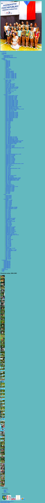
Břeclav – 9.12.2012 (8, 206)
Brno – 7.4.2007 (8, 134)
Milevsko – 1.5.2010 (8, 164)
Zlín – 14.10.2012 (8, 253)
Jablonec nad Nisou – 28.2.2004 (10, 145)
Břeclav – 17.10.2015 (9, 201)
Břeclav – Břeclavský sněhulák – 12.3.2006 (12, 100)
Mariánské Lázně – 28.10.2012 (10, 229)
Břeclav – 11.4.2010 (8, 81)
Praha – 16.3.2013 (8, 170)
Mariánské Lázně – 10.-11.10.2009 (10, 226)
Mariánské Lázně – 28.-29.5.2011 (10, 160)
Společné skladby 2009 (7, 264)
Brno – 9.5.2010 (8, 135)
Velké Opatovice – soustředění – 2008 (11, 76)
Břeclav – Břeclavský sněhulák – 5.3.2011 (11, 105)
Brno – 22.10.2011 (8, 212)
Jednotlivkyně (6, 94)
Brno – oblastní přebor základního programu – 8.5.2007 (13, 142)
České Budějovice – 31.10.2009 (10, 219)
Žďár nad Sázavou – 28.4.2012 (10, 190)
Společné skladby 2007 (7, 263)
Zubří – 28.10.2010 (8, 258)
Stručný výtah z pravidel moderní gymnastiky (10, 57)
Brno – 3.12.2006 (8, 215)
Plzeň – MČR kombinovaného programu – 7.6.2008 (13, 168)
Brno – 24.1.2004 (8, 214)
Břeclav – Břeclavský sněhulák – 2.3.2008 (12, 103)
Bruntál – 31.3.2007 (8, 144)
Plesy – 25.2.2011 (8, 68)
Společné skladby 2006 (7, 262)
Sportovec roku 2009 (9, 196)
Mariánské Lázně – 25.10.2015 (10, 228)
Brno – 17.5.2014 (8, 123)
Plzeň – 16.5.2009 (8, 166)
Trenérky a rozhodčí (5, 269)
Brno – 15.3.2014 (8, 121)
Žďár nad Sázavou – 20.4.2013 (10, 188)
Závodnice (3, 58)
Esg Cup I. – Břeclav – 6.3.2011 (10, 79)
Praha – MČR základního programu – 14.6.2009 (12, 179)
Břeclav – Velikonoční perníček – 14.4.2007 (12, 113)
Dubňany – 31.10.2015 (9, 220)
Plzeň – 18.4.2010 (8, 89)
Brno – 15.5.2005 (8, 122)
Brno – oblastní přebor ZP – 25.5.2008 (11, 143)
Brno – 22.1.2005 (8, 211)
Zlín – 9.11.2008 (8, 256)
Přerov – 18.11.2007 (8, 244)
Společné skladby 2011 (7, 266)
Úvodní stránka (4, 52)
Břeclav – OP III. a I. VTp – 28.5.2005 (11, 110)
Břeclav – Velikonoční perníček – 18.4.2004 (12, 115)
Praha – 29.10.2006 (8, 243)
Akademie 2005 (8, 62)
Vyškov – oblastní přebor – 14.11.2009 (11, 249)
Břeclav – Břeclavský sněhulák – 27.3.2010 (12, 95)
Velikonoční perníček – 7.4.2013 (10, 185)
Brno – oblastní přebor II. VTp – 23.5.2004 (12, 138)
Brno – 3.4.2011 (8, 129)
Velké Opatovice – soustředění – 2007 (11, 75)
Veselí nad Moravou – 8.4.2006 (10, 187)
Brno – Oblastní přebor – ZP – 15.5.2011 (11, 136)
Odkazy (5, 490)
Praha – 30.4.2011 (8, 173)
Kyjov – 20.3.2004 (8, 151)
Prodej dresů (4, 268)
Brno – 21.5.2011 (8, 125)
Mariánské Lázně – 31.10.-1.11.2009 (11, 231)
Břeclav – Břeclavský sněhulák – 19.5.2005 (12, 102)
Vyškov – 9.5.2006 (8, 93)
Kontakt (3, 270)
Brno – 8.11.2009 (8, 217)
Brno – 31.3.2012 (8, 132)
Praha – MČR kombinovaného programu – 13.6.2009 (13, 177)
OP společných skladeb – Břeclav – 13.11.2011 (12, 234)
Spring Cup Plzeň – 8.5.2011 (10, 91)
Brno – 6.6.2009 (8, 133)
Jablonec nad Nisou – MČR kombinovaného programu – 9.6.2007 (15, 147)
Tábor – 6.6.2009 (8, 183)
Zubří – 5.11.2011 (8, 259)
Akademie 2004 (8, 61)
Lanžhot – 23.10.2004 (9, 223)
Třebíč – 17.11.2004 (8, 245)
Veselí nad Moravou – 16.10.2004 (10, 248)
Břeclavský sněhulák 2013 (9, 120)
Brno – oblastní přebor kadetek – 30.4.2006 (12, 139)
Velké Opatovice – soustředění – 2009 (11, 77)
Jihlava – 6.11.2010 (8, 222)
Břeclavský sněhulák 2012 (9, 118)
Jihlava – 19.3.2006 (8, 148)
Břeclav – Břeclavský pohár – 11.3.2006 (11, 96)
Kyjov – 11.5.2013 (8, 149)
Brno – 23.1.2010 (8, 213)
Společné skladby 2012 (7, 267)
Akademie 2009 (8, 65)
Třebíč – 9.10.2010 (8, 246)
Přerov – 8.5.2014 (8, 181)
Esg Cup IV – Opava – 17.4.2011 (10, 85)
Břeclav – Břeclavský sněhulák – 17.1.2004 (12, 101)
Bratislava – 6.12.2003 (9, 200)
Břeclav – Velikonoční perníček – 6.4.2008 (12, 117)
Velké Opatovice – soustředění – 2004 (11, 73)
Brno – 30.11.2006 (8, 216)
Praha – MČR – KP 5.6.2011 (10, 176)
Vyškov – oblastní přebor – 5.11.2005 (11, 250)
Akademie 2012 (8, 66)
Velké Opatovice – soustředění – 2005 (11, 74)
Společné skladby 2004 (7, 260)
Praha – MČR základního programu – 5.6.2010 (12, 180)
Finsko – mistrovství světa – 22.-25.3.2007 (12, 88)
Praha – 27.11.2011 (8, 242)
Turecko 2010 (8, 70)
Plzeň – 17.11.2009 (8, 236)
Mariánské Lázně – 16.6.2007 (10, 156)
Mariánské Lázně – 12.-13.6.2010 (10, 155)
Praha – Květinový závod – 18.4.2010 (11, 175)
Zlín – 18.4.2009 (8, 192)
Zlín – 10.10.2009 (8, 251)
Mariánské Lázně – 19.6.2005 (10, 157)
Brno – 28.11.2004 (8, 127)
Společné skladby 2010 (7, 265)
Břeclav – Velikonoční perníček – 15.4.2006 (12, 114)
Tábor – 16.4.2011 (8, 182)
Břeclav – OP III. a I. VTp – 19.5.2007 (11, 109)
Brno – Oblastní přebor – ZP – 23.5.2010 (11, 137)
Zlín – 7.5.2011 (8, 193)
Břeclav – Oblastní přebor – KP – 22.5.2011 (12, 107)
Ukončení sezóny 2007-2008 (10, 72)
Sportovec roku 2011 (9, 69)
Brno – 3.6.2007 (8, 130)
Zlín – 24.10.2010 (8, 255)
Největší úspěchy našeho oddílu (8, 56)
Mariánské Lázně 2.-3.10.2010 (10, 232)
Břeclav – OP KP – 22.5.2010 (10, 111)
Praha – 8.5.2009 (8, 174)
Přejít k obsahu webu (3, 51)
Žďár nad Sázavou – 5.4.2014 (10, 191)
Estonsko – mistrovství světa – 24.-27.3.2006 (12, 87)
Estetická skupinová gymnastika (8, 55)
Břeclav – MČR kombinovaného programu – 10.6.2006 (13, 106)
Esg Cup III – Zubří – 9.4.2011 (10, 84)
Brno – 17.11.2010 (8, 210)
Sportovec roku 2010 (9, 195)
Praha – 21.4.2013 (8, 171)
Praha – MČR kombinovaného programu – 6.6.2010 (13, 178)
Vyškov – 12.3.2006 (8, 92)
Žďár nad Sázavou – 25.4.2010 (10, 189)
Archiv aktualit (4, 53)
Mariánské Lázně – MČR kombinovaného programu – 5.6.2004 (15, 163)
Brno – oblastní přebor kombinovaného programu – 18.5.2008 (14, 140)
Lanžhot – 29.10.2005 (9, 224)
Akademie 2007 (8, 63)
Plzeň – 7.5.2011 (8, 167)
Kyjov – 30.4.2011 (8, 153)
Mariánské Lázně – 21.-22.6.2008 (10, 158)
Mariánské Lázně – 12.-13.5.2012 (10, 154)
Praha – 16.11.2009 (8, 240)
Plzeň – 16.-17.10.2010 (9, 235)
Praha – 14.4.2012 (8, 169)
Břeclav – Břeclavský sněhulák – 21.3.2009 (12, 104)
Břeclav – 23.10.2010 (9, 203)
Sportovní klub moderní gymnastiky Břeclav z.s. (7, 0)
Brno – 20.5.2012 (8, 124)
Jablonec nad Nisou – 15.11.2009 (10, 221)
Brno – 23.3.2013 (8, 126)
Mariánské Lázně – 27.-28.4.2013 (10, 159)
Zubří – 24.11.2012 (8, 257)
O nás (3, 54)
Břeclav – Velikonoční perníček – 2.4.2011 (12, 116)
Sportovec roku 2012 (9, 198)
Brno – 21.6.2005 (8, 82)
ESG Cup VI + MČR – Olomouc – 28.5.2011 (12, 86)
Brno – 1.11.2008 (8, 209)
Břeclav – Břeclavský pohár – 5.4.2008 (11, 99)
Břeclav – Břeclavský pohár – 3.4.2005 (11, 98)
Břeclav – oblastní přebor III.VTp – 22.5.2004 (12, 108)
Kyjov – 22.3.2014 (8, 152)
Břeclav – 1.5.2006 (8, 80)
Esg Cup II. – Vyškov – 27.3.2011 (10, 83)
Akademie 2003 (8, 60)
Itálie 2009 (7, 67)
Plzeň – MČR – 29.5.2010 (9, 239)
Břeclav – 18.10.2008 (9, 202)
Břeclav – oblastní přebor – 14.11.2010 (11, 208)
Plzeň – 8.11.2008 (8, 238)
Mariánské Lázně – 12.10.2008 (10, 227)
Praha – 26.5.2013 (8, 172)
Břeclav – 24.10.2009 (9, 204)
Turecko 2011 (7, 247)
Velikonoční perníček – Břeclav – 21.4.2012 (12, 186)
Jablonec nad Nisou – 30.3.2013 (10, 146)
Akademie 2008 (8, 64)
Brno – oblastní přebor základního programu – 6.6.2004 (13, 141)
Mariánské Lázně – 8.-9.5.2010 (10, 162)
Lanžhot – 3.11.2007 (8, 225)
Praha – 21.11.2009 (8, 241)
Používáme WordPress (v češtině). (5, 502)
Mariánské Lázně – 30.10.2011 (10, 230)
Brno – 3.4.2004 (8, 128)
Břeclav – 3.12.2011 (8, 205)
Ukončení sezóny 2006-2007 (10, 71)
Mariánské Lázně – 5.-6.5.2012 (10, 161)
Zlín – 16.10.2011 (8, 254)
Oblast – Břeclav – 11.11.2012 (10, 233)
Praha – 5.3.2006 (8, 90)
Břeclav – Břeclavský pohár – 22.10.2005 (11, 207)
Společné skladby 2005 (7, 261)
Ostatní (5, 194)
